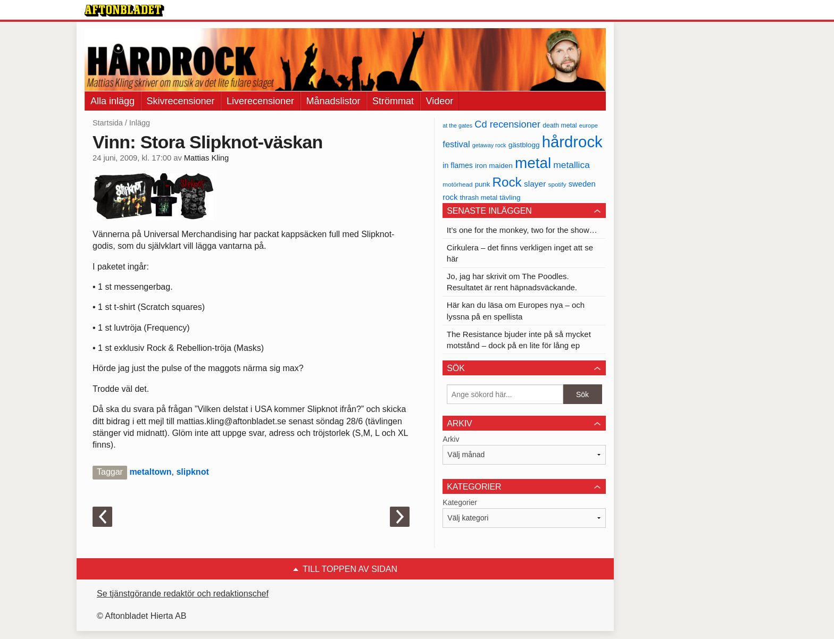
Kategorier (460, 502)
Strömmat (393, 101)
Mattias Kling (206, 158)
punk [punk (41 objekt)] (482, 184)
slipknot (192, 471)
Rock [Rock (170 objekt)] (506, 182)
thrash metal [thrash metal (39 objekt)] (479, 197)
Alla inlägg (112, 101)
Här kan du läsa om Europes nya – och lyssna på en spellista (516, 310)
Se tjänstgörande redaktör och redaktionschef (183, 593)
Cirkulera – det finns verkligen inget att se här (520, 253)
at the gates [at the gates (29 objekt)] (457, 125)
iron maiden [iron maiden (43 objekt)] (494, 166)
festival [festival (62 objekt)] (456, 144)
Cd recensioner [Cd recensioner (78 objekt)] (507, 124)
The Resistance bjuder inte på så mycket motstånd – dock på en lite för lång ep (519, 340)
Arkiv (451, 439)
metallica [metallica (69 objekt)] (571, 164)
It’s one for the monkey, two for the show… (522, 229)
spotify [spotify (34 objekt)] (557, 184)
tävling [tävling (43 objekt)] (509, 197)
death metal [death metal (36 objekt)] (560, 125)
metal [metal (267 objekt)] (533, 163)
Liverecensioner (260, 101)
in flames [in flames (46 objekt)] (457, 165)
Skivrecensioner (181, 101)
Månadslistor (333, 101)
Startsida (108, 123)
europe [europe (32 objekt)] (588, 125)
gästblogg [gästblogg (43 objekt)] (524, 145)
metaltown (150, 471)
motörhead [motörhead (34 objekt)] (457, 184)
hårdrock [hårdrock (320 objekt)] (572, 141)
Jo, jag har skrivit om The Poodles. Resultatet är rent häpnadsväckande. (512, 282)
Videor (440, 101)
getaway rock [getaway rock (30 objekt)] (489, 145)
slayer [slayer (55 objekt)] (535, 183)
